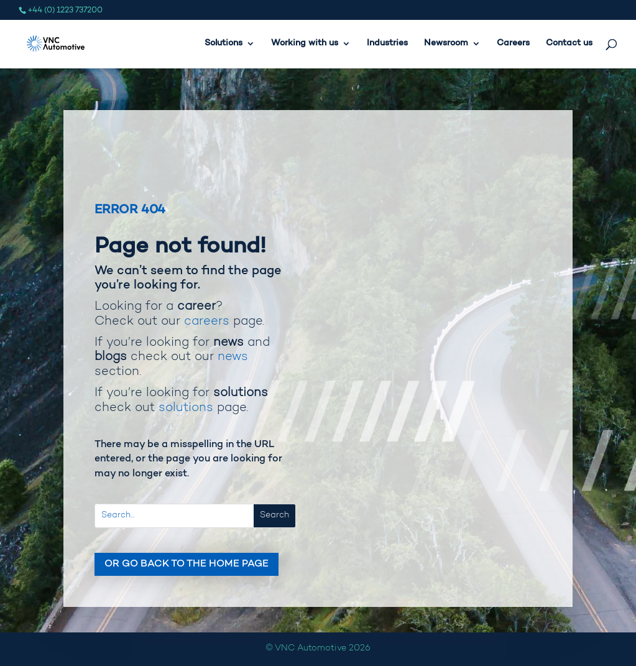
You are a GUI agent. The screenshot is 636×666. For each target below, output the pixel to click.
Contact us (569, 43)
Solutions (223, 43)
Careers (513, 43)
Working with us (304, 43)
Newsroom (446, 43)
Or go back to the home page (186, 564)
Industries (387, 43)
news (233, 357)
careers (206, 321)
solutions (186, 408)
